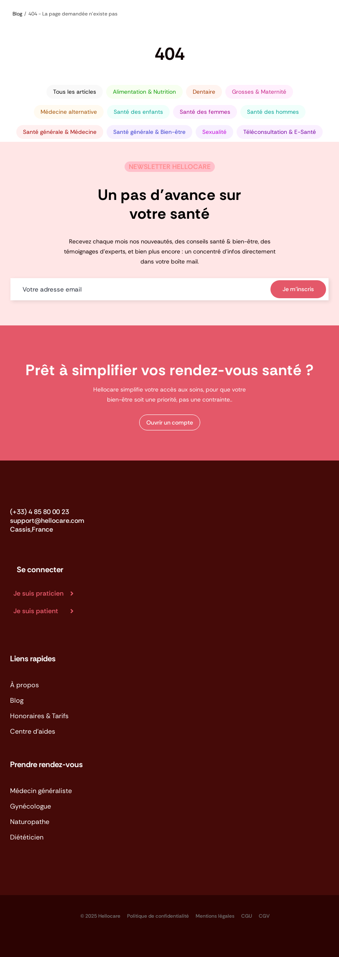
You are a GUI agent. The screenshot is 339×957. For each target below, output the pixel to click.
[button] (169, 422)
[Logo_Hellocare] (36, 490)
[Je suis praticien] (47, 593)
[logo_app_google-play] (58, 911)
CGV (264, 916)
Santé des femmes (205, 111)
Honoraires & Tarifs (39, 715)
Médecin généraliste (41, 790)
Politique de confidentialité (158, 916)
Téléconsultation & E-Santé (279, 132)
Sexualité (214, 132)
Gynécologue (30, 806)
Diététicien (26, 837)
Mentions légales (215, 916)
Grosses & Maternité (259, 91)
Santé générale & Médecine (60, 132)
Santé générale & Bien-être (149, 132)
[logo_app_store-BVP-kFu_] (19, 911)
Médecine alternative (69, 111)
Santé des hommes (273, 111)
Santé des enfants (138, 111)
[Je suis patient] (47, 611)
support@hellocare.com (47, 520)
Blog (16, 700)
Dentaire (204, 91)
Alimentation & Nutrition (144, 91)
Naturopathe (29, 821)
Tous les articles (74, 91)
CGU (246, 916)
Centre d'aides (32, 731)
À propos (24, 685)
